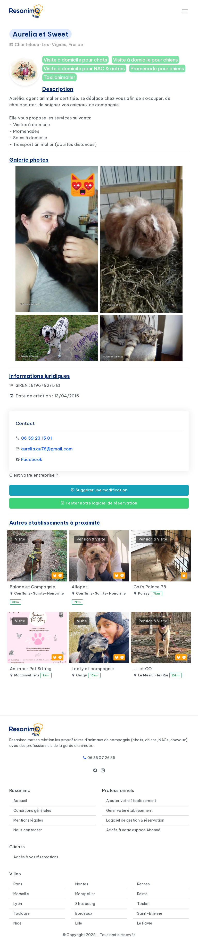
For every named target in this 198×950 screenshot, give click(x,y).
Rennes (143, 884)
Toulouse (21, 913)
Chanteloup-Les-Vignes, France (46, 44)
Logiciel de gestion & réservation (135, 820)
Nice (17, 923)
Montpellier (85, 894)
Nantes (81, 884)
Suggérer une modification (99, 489)
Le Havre (144, 923)
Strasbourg (85, 903)
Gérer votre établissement (129, 810)
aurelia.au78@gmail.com (47, 448)
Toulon (143, 903)
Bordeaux (84, 913)
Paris (17, 884)
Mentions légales (28, 820)
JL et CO (143, 668)
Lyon (17, 903)
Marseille (21, 894)
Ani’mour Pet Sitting (30, 668)
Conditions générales (32, 810)
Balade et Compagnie (32, 586)
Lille (78, 923)
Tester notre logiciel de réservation (99, 503)
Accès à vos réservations (36, 857)
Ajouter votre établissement (131, 800)
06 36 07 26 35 (101, 757)
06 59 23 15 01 (36, 438)
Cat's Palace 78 (150, 586)
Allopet (79, 586)
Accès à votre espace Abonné (133, 830)
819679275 (45, 385)
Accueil (20, 800)
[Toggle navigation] (185, 11)
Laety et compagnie (93, 668)
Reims (142, 894)
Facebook (32, 459)
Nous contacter (27, 830)
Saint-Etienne (149, 913)
